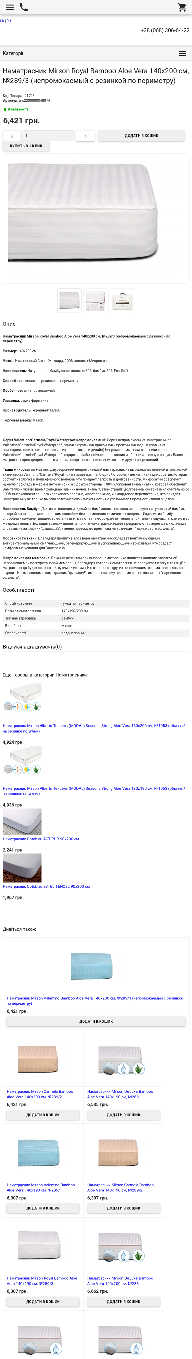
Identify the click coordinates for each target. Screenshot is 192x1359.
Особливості (18, 590)
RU (8, 21)
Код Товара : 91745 (18, 96)
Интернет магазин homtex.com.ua (34, 1349)
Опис (9, 324)
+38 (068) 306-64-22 (165, 30)
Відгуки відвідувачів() (32, 647)
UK (2, 21)
